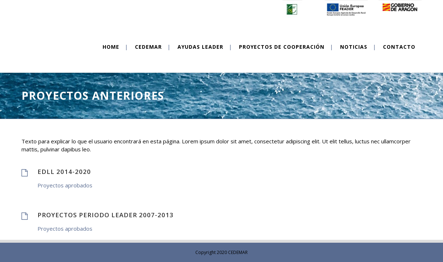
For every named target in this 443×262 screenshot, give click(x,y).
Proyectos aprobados (64, 185)
